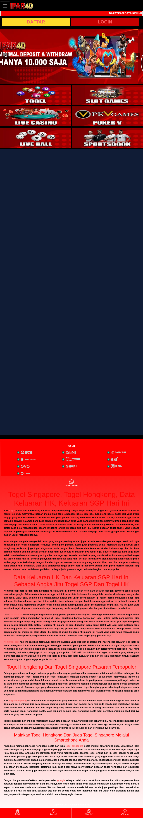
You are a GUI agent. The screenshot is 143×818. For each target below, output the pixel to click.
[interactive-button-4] (107, 116)
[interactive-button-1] (35, 95)
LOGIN (105, 21)
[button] (6, 56)
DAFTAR (36, 21)
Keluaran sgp (11, 641)
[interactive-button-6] (107, 138)
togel (12, 510)
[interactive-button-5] (35, 138)
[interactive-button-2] (107, 95)
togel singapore (74, 746)
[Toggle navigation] (5, 5)
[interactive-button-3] (35, 116)
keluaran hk (16, 614)
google (61, 780)
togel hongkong (18, 700)
